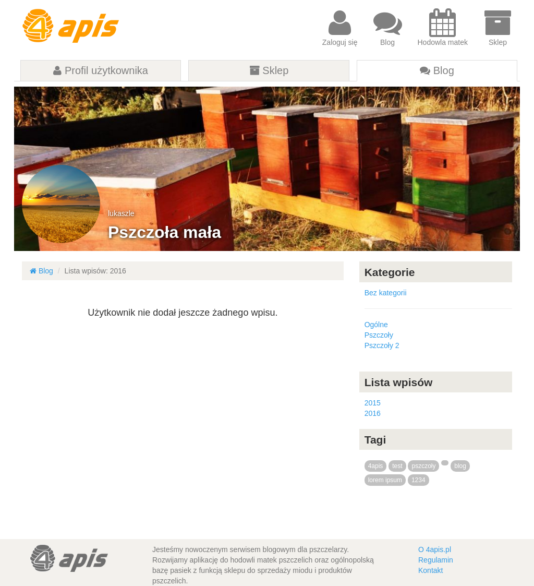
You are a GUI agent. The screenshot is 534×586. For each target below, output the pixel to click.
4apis (375, 466)
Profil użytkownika (100, 70)
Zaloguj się (340, 27)
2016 (373, 413)
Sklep (497, 27)
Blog (387, 27)
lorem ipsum (385, 480)
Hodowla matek (443, 27)
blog (460, 466)
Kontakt (430, 570)
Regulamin (435, 560)
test (397, 466)
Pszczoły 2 (382, 345)
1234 (418, 480)
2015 (373, 403)
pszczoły (423, 466)
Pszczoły (379, 335)
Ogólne (376, 324)
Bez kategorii (386, 293)
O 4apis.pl (434, 549)
